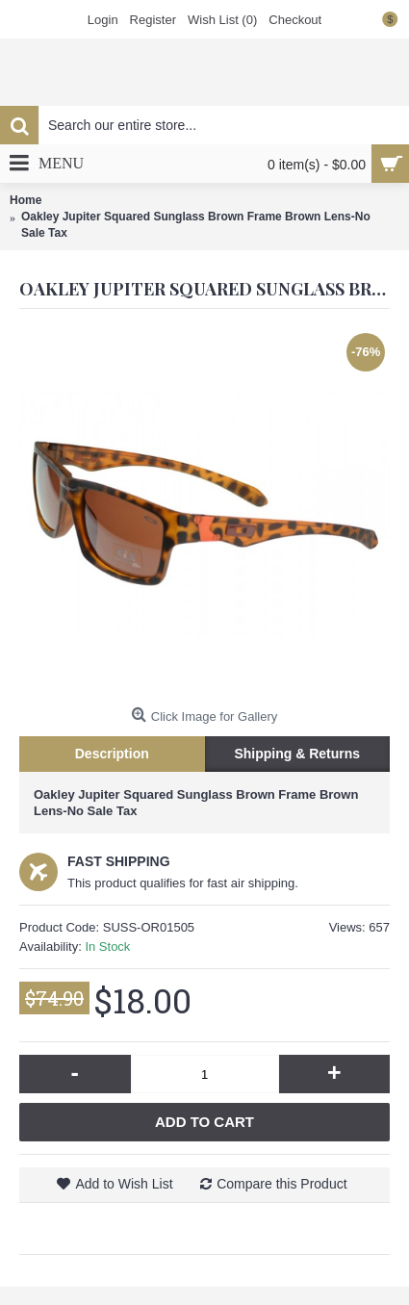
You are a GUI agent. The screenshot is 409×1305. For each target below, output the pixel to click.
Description (112, 753)
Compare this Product (281, 1183)
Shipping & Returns (297, 753)
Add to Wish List (123, 1183)
